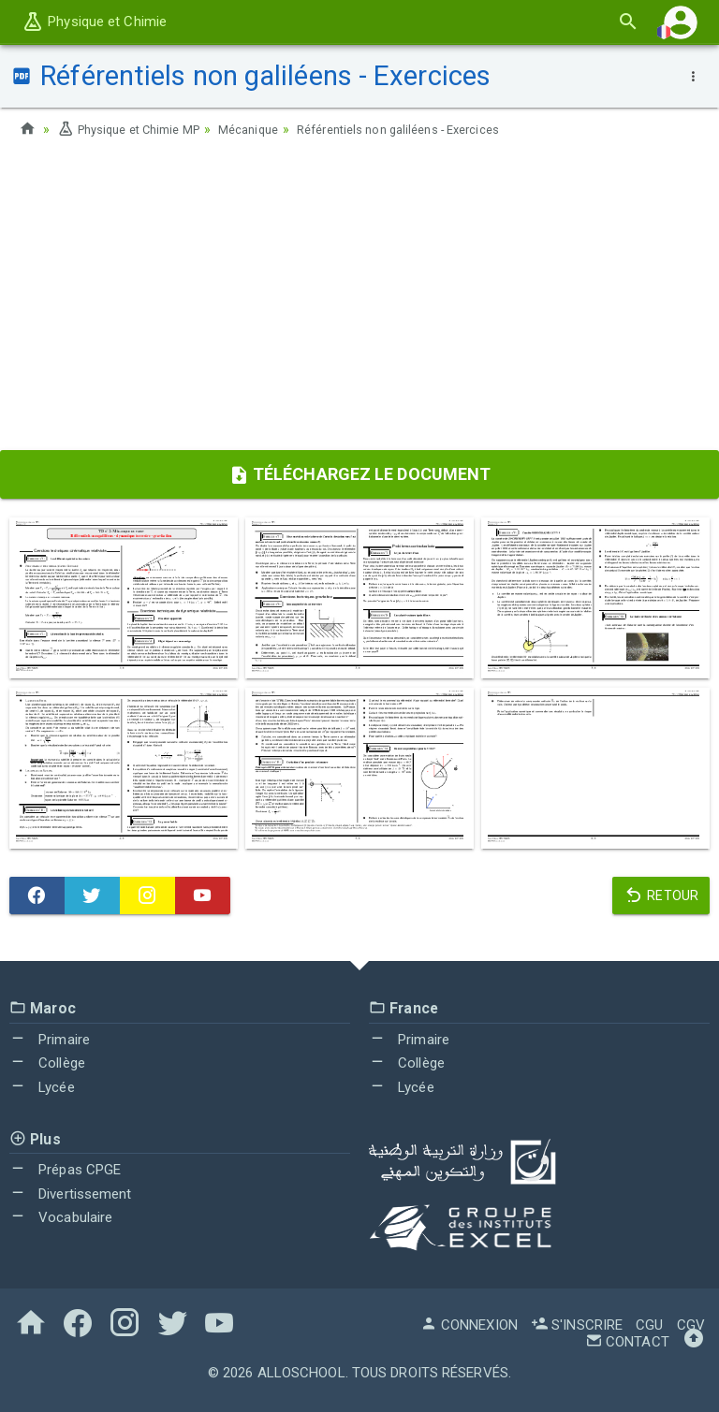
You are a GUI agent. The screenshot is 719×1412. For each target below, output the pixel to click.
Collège (47, 1063)
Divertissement (70, 1194)
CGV (691, 1325)
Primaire (49, 1039)
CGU (649, 1325)
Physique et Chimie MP (135, 129)
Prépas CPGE (65, 1169)
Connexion (469, 1325)
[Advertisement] (359, 300)
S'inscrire (577, 1325)
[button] (681, 22)
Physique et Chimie (94, 21)
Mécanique (267, 129)
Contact (627, 1341)
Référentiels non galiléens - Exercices (431, 129)
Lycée (42, 1087)
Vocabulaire (60, 1217)
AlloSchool (301, 1372)
